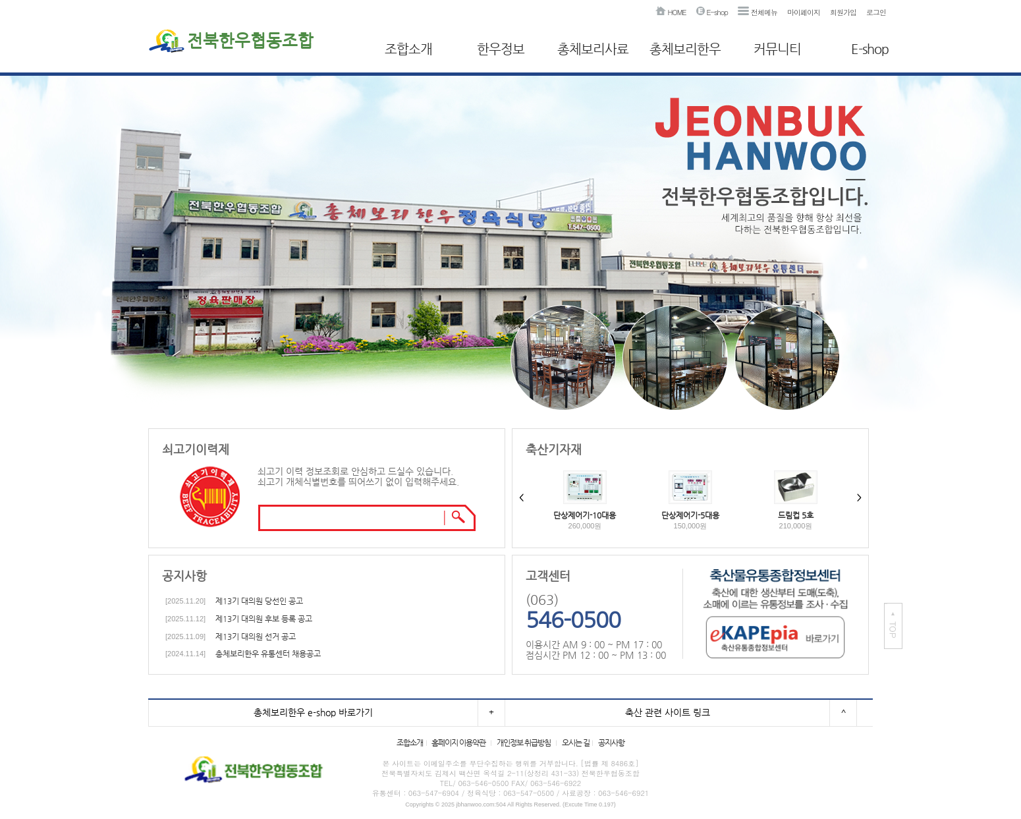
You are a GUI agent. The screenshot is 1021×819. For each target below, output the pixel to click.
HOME (670, 12)
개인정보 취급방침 (524, 742)
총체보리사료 (592, 49)
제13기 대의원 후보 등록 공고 (263, 618)
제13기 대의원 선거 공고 (255, 636)
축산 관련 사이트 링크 (667, 712)
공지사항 (611, 742)
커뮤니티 (777, 49)
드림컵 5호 (796, 515)
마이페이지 (803, 12)
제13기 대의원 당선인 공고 (259, 601)
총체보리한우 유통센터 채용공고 (268, 653)
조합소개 (408, 49)
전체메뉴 (757, 12)
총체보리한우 (685, 49)
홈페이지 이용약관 (458, 742)
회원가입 (843, 12)
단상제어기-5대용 (690, 515)
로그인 (876, 12)
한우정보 (500, 49)
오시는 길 (576, 742)
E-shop (712, 12)
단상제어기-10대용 (584, 515)
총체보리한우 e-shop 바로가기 (313, 712)
